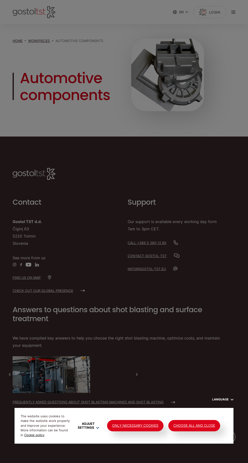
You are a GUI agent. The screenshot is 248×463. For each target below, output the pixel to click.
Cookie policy (34, 435)
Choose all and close (194, 425)
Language (222, 399)
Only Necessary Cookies (135, 425)
